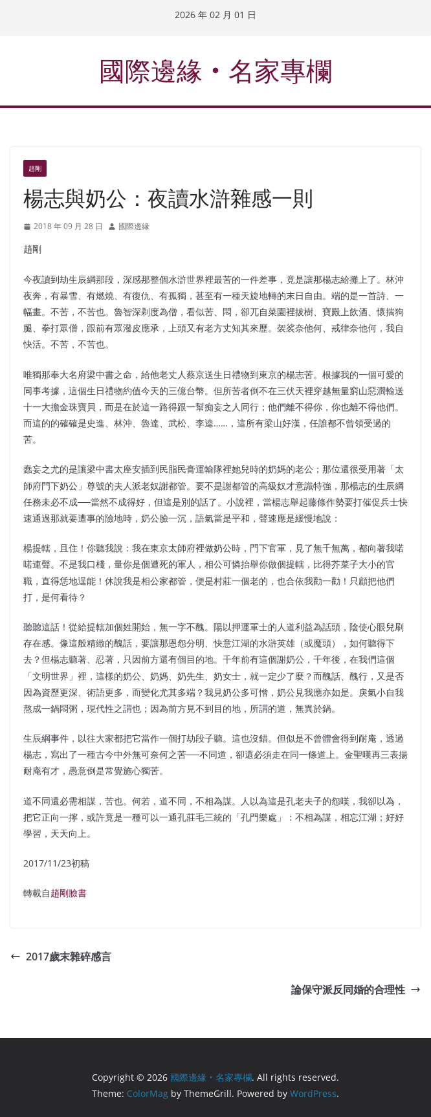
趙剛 (34, 168)
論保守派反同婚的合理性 (356, 989)
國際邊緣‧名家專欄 (215, 70)
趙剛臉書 (68, 893)
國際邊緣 (133, 226)
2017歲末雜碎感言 (60, 956)
